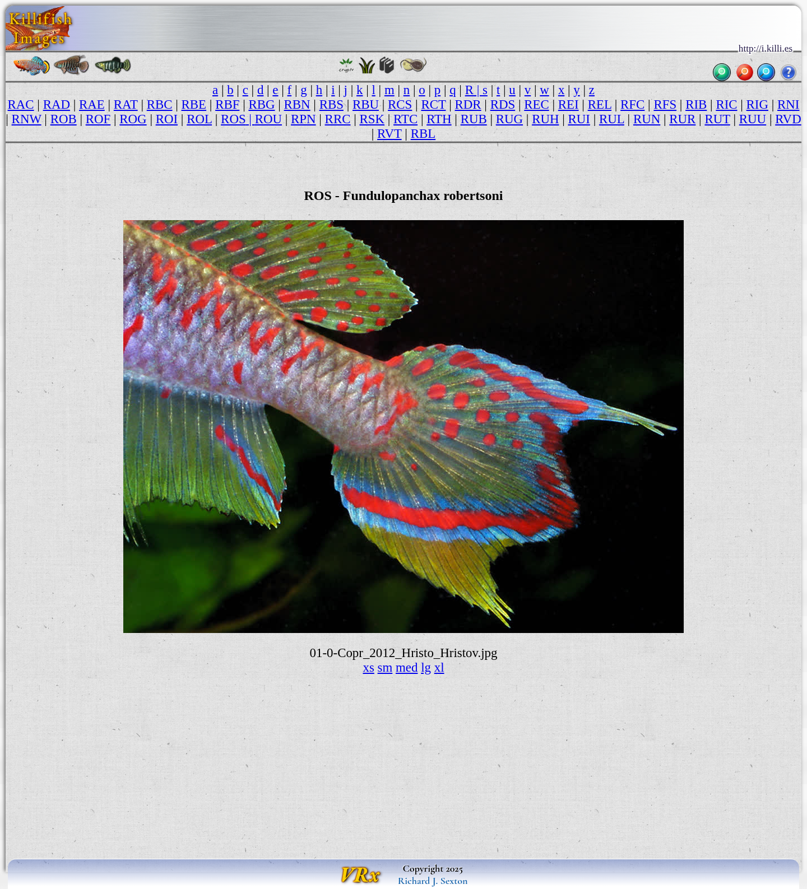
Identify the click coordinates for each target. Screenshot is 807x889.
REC (536, 104)
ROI (167, 119)
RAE (92, 104)
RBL (423, 134)
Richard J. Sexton (433, 880)
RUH (545, 119)
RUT (717, 119)
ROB (63, 119)
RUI (579, 119)
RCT (433, 104)
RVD (788, 119)
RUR (682, 119)
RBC (160, 104)
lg (426, 667)
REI (568, 104)
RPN (303, 119)
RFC (632, 104)
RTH (438, 119)
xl (439, 667)
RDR (468, 104)
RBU (366, 104)
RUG (509, 119)
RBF (227, 104)
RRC (338, 119)
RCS (400, 104)
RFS (664, 104)
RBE (194, 104)
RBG (261, 104)
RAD (56, 104)
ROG (132, 119)
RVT (389, 134)
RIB (696, 104)
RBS (331, 104)
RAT (126, 104)
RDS (503, 104)
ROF (98, 119)
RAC (21, 104)
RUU (752, 119)
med (407, 667)
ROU (268, 119)
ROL (199, 119)
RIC (726, 104)
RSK (371, 119)
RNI (788, 104)
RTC (405, 119)
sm (385, 667)
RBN (297, 104)
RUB (474, 119)
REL (599, 104)
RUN (646, 119)
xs (368, 667)
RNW (26, 119)
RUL (611, 119)
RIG (757, 104)
